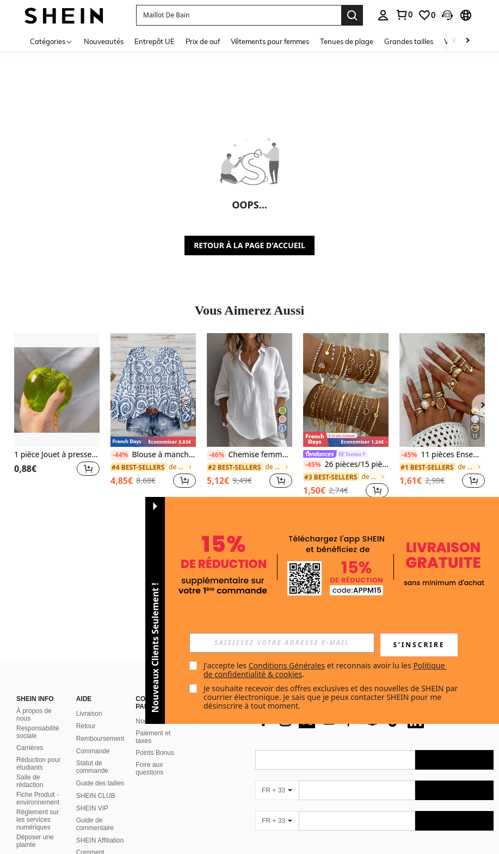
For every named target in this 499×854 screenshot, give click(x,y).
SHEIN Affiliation (100, 747)
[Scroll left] (454, 41)
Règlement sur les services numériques (37, 726)
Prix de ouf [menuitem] (203, 41)
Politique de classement (93, 787)
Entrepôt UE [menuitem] (154, 41)
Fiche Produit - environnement (37, 705)
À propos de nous (34, 621)
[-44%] (120, 455)
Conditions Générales (287, 665)
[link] (403, 14)
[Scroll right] (467, 41)
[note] (153, 441)
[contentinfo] (374, 815)
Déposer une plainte (35, 747)
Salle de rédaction (29, 688)
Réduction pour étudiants (38, 671)
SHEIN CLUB (95, 702)
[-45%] (312, 465)
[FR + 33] (277, 728)
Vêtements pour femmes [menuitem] (270, 41)
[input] (281, 643)
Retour (86, 633)
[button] (238, 15)
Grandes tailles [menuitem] (408, 41)
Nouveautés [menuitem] (104, 41)
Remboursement (100, 645)
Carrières (29, 655)
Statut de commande (92, 673)
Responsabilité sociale (37, 639)
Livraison (89, 620)
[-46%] (216, 455)
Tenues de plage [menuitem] (346, 41)
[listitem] (57, 416)
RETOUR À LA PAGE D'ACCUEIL (249, 245)
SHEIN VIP (92, 715)
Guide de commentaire (95, 731)
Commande (93, 658)
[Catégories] (51, 41)
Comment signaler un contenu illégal (97, 766)
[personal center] (383, 15)
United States (113, 846)
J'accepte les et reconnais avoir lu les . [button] (325, 669)
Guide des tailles (100, 690)
